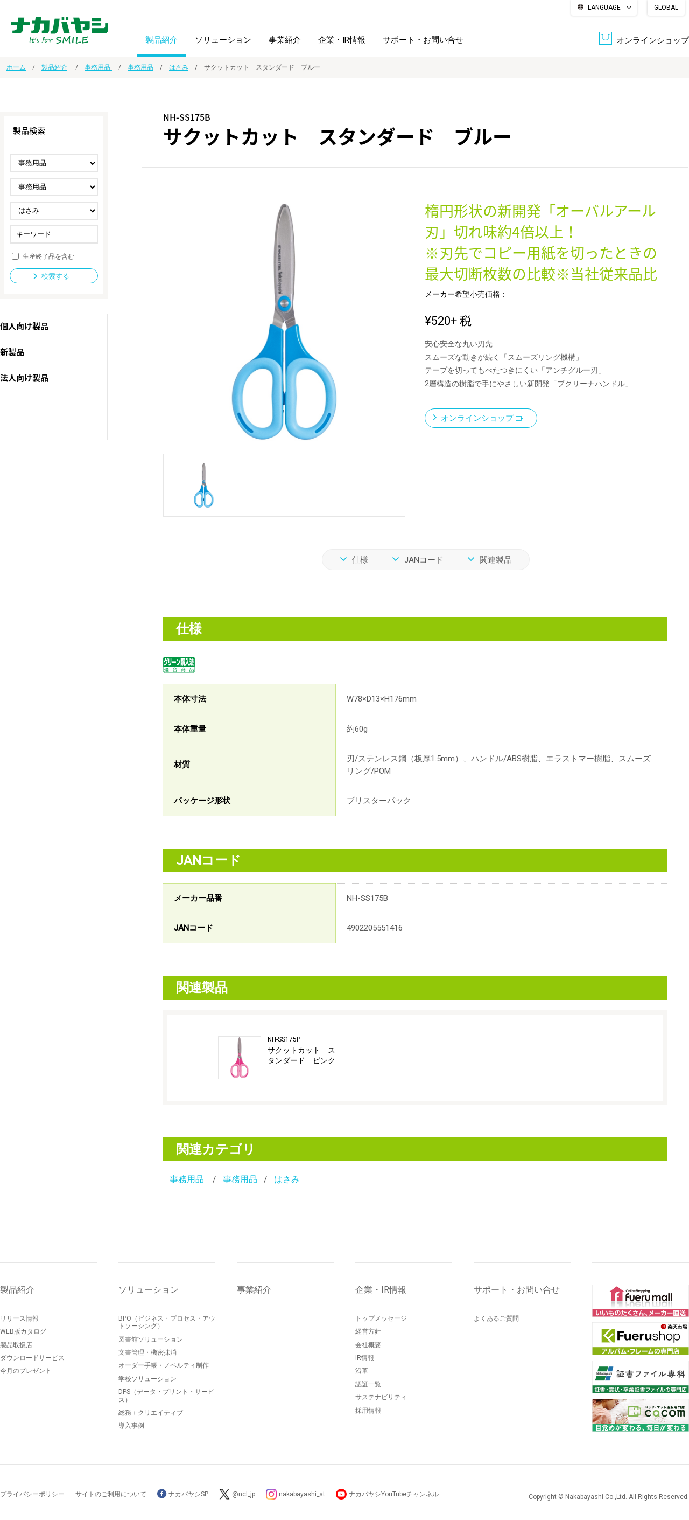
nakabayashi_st (302, 1494)
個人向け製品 (24, 326)
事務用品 (98, 67)
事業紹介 (285, 40)
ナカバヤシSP (182, 1494)
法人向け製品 (24, 378)
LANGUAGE (604, 7)
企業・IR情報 (341, 40)
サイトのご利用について (110, 1494)
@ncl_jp (243, 1494)
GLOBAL (666, 7)
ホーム (16, 67)
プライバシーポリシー (32, 1494)
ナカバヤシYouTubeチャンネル (394, 1494)
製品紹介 (161, 40)
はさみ (178, 67)
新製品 (12, 352)
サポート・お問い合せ (423, 40)
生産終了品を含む (48, 256)
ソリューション (223, 40)
